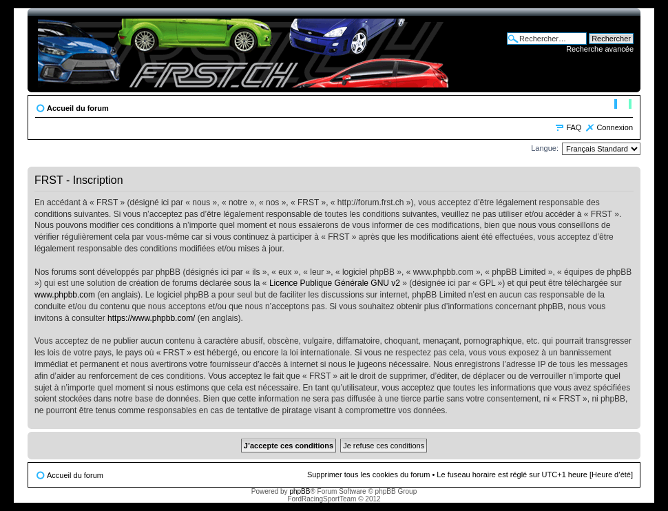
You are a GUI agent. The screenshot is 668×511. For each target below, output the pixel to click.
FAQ (573, 127)
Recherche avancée (600, 49)
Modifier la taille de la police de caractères (623, 105)
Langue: (545, 148)
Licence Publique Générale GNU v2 (334, 283)
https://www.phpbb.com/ (151, 318)
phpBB (299, 491)
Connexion (614, 127)
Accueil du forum (78, 108)
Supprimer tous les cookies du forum (368, 474)
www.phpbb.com (64, 295)
